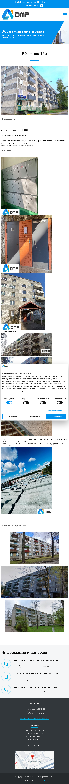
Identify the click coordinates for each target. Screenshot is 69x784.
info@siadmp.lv (37, 739)
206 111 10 (50, 2)
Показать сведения (55, 410)
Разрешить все (56, 416)
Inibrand (43, 780)
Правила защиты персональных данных (34, 718)
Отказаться (12, 416)
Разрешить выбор (34, 416)
